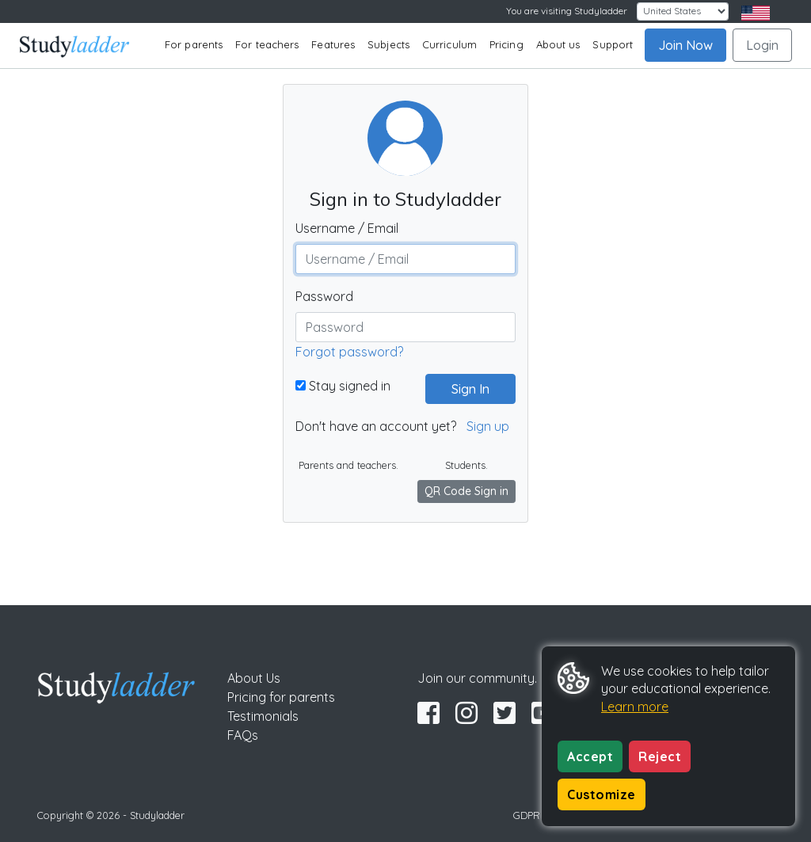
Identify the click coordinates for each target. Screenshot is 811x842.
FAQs (242, 735)
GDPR (526, 815)
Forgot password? (349, 352)
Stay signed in (342, 386)
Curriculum (449, 44)
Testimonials (263, 716)
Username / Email (346, 228)
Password (324, 296)
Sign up (487, 426)
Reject (659, 756)
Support (612, 44)
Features (333, 44)
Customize (601, 794)
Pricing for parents (281, 697)
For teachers (267, 44)
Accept (590, 756)
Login (762, 45)
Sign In (464, 389)
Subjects (388, 44)
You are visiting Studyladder (566, 11)
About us (558, 44)
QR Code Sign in (466, 491)
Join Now (685, 45)
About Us (253, 678)
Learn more (634, 706)
